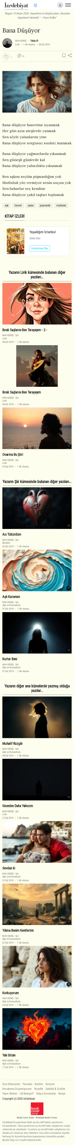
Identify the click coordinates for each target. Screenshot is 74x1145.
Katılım (39, 1084)
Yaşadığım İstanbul (42, 232)
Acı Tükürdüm (11, 534)
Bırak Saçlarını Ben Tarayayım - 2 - (24, 330)
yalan (31, 205)
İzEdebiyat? (27, 1093)
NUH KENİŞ (20, 40)
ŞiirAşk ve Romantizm (11, 604)
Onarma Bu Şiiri (12, 455)
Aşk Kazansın (11, 597)
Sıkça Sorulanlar (46, 1093)
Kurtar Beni (9, 659)
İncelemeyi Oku (39, 248)
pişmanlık (45, 205)
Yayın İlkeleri (9, 1093)
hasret (18, 205)
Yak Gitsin (8, 1055)
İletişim (50, 1084)
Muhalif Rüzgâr (12, 744)
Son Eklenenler (11, 1084)
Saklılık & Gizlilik (55, 1089)
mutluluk (61, 205)
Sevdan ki (8, 868)
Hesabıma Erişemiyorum (17, 1089)
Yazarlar (27, 1084)
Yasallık (38, 1089)
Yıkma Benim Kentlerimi (18, 930)
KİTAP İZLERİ (14, 216)
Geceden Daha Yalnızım (17, 806)
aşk (6, 205)
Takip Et (34, 40)
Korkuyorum (10, 993)
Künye (62, 1093)
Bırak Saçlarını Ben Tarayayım (21, 392)
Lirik (17, 44)
